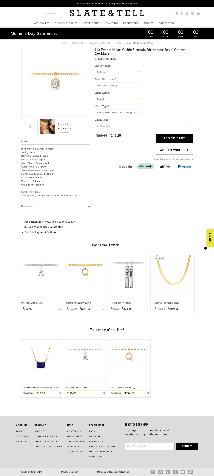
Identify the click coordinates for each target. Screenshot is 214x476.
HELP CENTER (74, 436)
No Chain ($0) (144, 126)
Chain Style (101, 119)
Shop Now (131, 3)
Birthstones (131, 23)
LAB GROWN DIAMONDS (102, 447)
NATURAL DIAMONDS (100, 452)
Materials (95, 436)
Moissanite (96, 441)
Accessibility (75, 452)
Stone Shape (102, 92)
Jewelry (149, 23)
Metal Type (102, 106)
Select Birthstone (105, 79)
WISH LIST (22, 441)
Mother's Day (42, 23)
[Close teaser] (205, 248)
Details (25, 141)
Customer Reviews (45, 436)
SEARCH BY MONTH (99, 43)
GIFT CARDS (22, 436)
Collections (167, 23)
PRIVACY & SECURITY (45, 441)
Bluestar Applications (119, 472)
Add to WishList (174, 150)
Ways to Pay (74, 447)
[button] (210, 238)
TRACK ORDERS (75, 441)
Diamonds (112, 23)
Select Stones (103, 65)
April (118, 43)
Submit (187, 446)
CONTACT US (74, 431)
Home (63, 43)
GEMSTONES (96, 457)
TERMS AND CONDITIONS (48, 447)
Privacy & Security (70, 472)
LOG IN (20, 431)
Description (27, 206)
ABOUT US (39, 431)
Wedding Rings (92, 23)
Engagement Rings (66, 23)
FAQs (92, 431)
